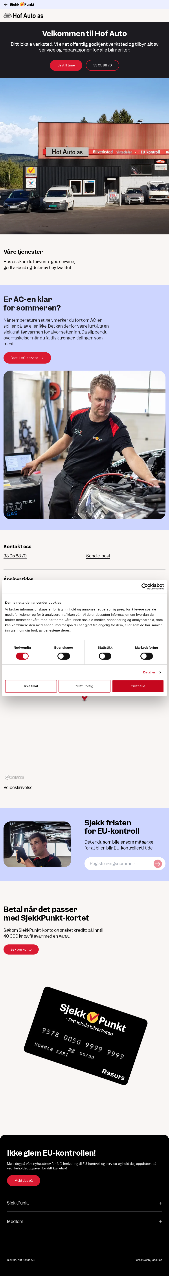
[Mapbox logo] (14, 777)
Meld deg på (24, 1180)
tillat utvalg (84, 686)
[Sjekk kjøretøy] (157, 863)
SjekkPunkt (84, 1203)
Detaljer (149, 672)
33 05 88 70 (102, 65)
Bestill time (66, 65)
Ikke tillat (31, 686)
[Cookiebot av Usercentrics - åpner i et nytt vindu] (144, 586)
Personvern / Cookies (148, 1260)
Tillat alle (138, 686)
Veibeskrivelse (18, 787)
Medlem (84, 1221)
